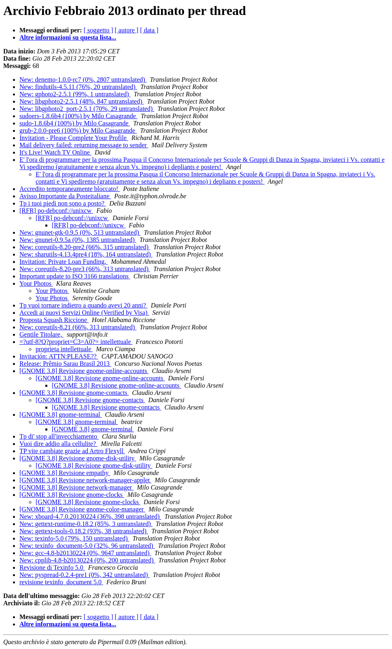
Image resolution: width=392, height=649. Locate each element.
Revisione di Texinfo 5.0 (52, 567)
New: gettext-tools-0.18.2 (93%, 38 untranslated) (83, 531)
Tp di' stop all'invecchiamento (59, 436)
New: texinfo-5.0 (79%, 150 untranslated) (74, 538)
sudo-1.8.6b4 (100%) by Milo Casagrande (74, 123)
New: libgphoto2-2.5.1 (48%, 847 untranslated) (81, 101)
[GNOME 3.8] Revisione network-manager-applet (85, 480)
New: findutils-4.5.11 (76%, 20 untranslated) (78, 86)
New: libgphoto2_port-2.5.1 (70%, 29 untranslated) (86, 108)
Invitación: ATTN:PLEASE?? (58, 356)
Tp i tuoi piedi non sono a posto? (62, 203)
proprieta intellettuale (64, 349)
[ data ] (149, 30)
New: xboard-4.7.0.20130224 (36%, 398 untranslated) (90, 516)
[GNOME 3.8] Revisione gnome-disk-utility (77, 458)
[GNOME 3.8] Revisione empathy (64, 472)
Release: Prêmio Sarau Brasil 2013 (65, 363)
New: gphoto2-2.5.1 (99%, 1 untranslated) (75, 94)
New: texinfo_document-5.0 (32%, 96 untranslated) (87, 545)
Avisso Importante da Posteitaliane (65, 196)
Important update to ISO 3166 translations (74, 276)
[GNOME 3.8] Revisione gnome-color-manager (82, 509)
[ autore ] (127, 30)
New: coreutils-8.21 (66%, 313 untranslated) (77, 327)
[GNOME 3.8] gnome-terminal (60, 414)
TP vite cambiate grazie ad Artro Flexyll (72, 451)
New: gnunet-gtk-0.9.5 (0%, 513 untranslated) (79, 232)
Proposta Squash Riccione (54, 319)
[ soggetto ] (98, 30)
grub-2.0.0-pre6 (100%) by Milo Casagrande (78, 130)
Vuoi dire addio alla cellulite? (58, 443)
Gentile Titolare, (41, 334)
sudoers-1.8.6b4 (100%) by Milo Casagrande (78, 115)
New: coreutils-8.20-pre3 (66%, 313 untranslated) (84, 268)
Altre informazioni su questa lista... (67, 37)
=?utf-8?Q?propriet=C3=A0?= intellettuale (76, 341)
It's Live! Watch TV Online (55, 152)
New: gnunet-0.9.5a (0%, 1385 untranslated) (77, 239)
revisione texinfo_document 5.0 (61, 582)
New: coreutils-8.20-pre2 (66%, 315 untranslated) (84, 247)
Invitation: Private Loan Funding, (63, 261)
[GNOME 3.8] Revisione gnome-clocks (71, 494)
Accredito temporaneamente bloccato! (69, 188)
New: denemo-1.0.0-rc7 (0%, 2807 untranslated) (83, 79)
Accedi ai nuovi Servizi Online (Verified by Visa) (84, 312)
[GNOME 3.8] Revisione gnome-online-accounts (83, 370)
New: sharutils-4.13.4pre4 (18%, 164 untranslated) (86, 254)
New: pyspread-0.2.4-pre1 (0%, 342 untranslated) (84, 574)
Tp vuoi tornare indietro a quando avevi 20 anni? (83, 305)
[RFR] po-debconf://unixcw (56, 210)
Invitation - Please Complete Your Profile (73, 137)
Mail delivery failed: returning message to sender (83, 145)
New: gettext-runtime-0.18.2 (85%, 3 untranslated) (86, 523)
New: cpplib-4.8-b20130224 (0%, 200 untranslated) (87, 560)
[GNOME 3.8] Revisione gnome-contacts (74, 392)
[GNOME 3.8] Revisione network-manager (76, 487)
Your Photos (36, 283)
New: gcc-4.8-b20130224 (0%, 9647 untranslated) (85, 552)
